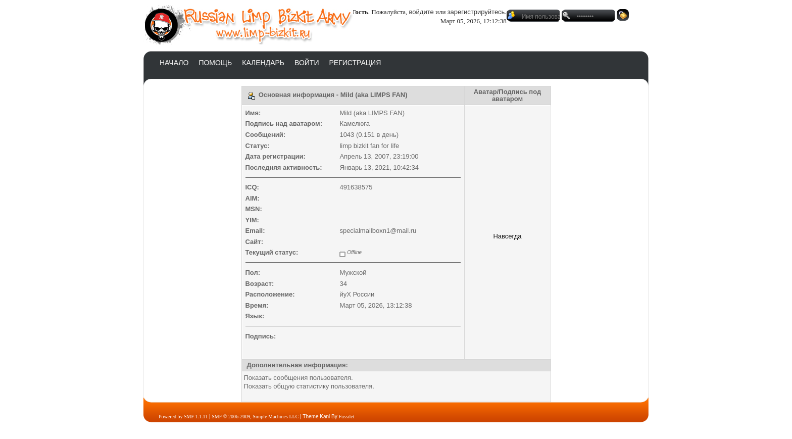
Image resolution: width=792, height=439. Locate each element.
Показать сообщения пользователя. (298, 377)
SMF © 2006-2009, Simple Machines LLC (255, 416)
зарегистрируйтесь (476, 12)
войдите (421, 12)
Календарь (263, 63)
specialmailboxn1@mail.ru (377, 230)
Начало (174, 63)
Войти (306, 63)
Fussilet (346, 416)
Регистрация (355, 63)
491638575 (355, 187)
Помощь (215, 63)
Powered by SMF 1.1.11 (183, 416)
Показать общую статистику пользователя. (309, 386)
